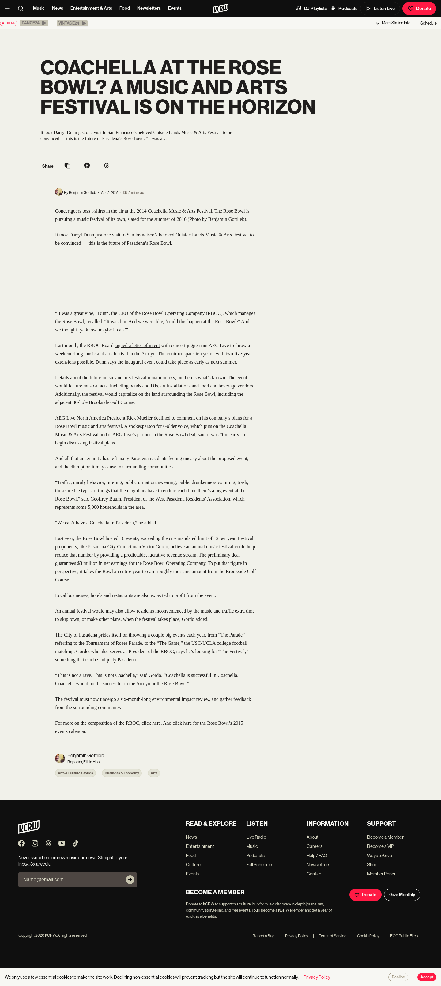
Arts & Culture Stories (75, 773)
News (57, 8)
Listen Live (380, 9)
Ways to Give (379, 855)
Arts (154, 773)
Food (124, 8)
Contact (315, 873)
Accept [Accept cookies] (426, 977)
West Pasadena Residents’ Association (192, 498)
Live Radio (256, 837)
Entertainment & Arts (91, 8)
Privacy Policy (293, 936)
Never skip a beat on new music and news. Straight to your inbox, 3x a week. (72, 861)
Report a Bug (263, 936)
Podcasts (343, 8)
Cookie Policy (365, 936)
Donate (419, 9)
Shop (372, 864)
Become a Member (385, 837)
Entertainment (200, 846)
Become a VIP (380, 846)
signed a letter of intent (137, 345)
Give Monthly (402, 894)
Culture (193, 864)
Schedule (428, 23)
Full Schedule (259, 864)
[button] (34, 23)
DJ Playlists (311, 8)
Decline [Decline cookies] (398, 977)
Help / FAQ (317, 855)
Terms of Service (329, 936)
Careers (314, 846)
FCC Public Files (401, 936)
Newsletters (149, 8)
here (156, 723)
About (312, 837)
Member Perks (381, 873)
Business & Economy (122, 773)
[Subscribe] (130, 879)
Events (175, 8)
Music (39, 8)
